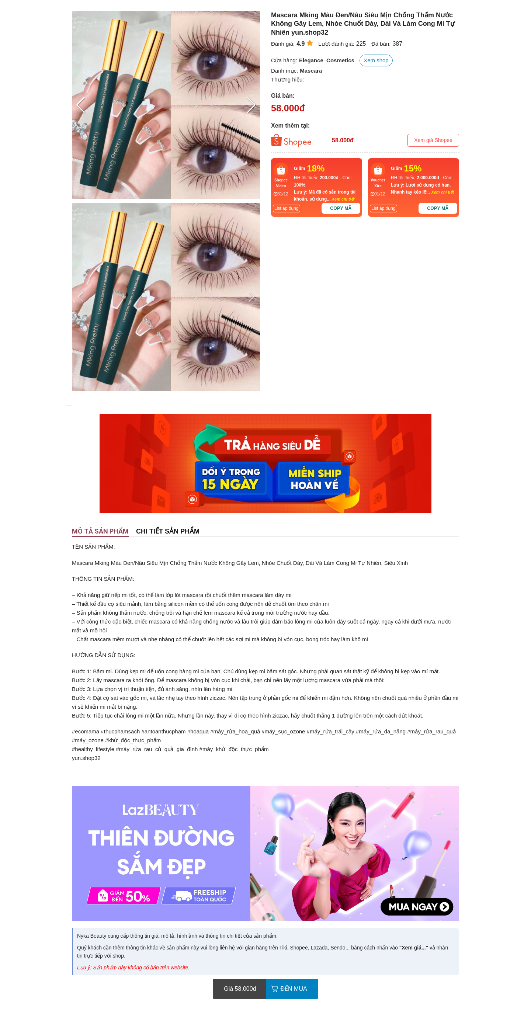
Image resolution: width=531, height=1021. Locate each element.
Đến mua (294, 989)
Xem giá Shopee (433, 140)
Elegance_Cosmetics (326, 60)
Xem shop (376, 60)
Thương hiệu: (287, 79)
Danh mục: (284, 70)
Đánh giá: (283, 44)
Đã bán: (381, 44)
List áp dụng (286, 208)
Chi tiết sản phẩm (167, 531)
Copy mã (340, 208)
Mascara (311, 70)
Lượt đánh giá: (336, 44)
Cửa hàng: (284, 60)
